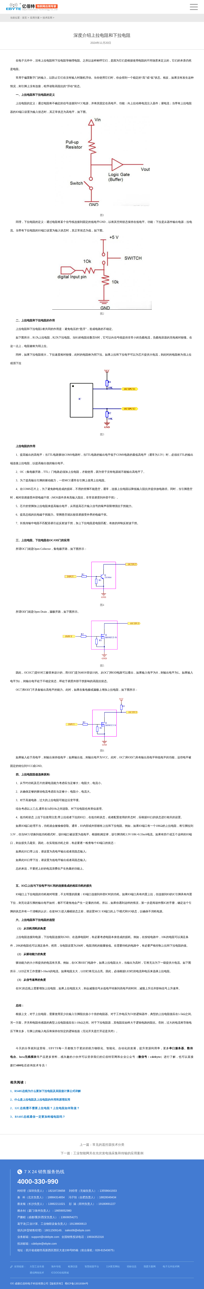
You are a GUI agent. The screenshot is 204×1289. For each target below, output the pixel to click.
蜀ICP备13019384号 (76, 1283)
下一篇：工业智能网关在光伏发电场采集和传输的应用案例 (102, 1153)
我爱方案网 (150, 1266)
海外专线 (56, 1266)
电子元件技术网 (171, 1266)
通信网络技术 (37, 1272)
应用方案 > (36, 17)
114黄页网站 (113, 1266)
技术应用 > (48, 17)
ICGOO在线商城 (60, 1272)
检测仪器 (72, 1266)
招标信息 (131, 1266)
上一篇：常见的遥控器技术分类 (102, 1144)
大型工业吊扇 (37, 1266)
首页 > (25, 17)
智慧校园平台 (92, 1266)
